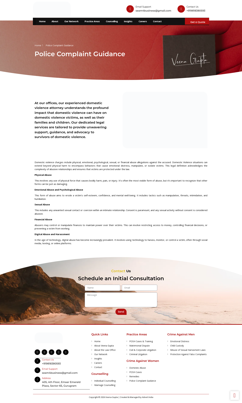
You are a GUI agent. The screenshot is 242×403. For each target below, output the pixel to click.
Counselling (112, 21)
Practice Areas (92, 21)
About (55, 21)
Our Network (71, 21)
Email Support (143, 6)
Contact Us (192, 6)
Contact (157, 21)
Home (42, 21)
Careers (143, 21)
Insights (128, 21)
